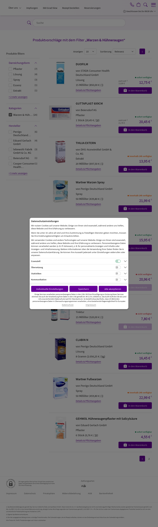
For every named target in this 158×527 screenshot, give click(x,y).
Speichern (83, 288)
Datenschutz (67, 305)
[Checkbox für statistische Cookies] (118, 273)
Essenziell (35, 261)
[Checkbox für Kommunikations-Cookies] (118, 279)
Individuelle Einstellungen (49, 288)
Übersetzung (37, 267)
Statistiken (36, 273)
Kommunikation (38, 279)
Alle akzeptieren (112, 288)
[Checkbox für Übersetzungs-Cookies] (118, 267)
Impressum (91, 305)
